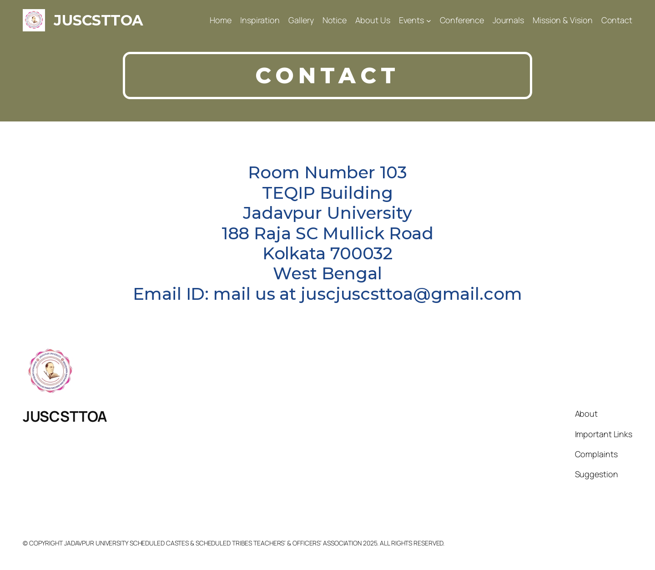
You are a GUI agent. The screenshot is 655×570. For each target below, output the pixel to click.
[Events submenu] (428, 20)
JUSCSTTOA (98, 20)
